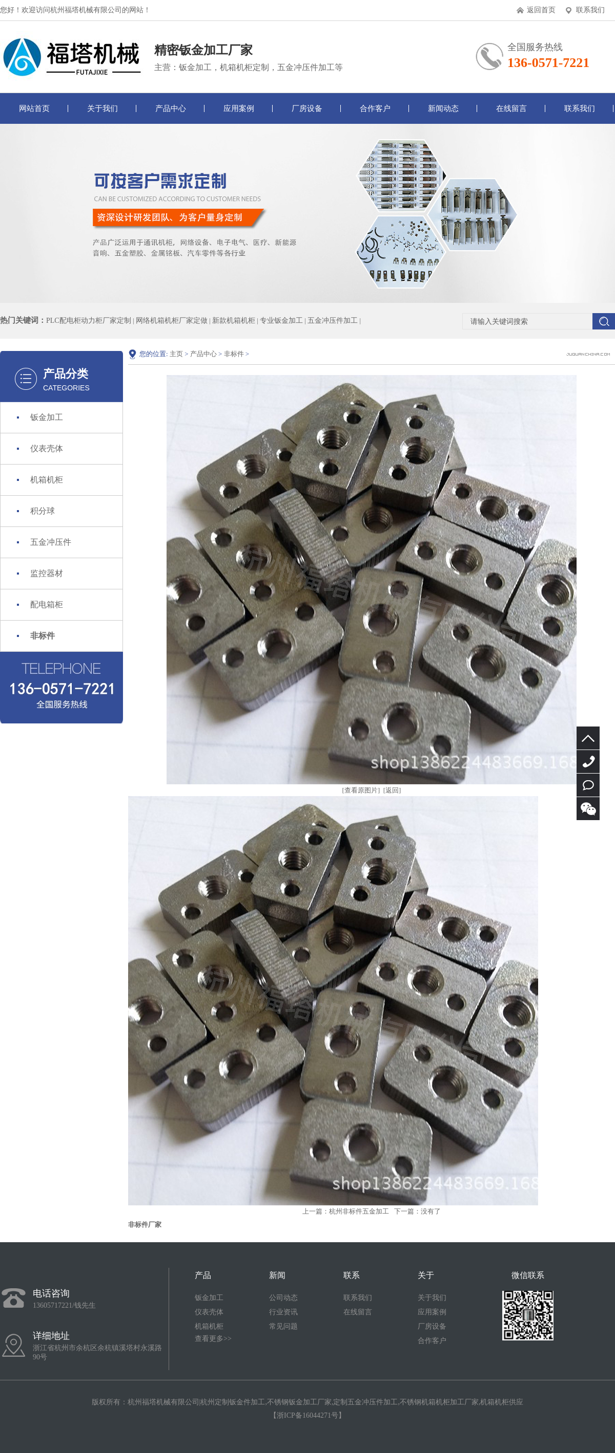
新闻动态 (443, 108)
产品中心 (170, 108)
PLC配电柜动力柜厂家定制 (88, 320)
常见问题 (283, 1326)
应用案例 (238, 108)
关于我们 (102, 108)
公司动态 (283, 1298)
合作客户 (375, 108)
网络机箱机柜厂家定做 (172, 320)
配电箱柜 (46, 604)
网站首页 (34, 108)
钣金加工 (46, 417)
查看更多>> (213, 1338)
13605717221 (588, 761)
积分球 (42, 511)
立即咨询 (588, 785)
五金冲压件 (50, 542)
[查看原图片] (361, 790)
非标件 (42, 635)
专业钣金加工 (281, 320)
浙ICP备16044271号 (307, 1415)
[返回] (392, 790)
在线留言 (511, 108)
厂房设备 (307, 108)
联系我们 (590, 10)
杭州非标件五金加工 (359, 1211)
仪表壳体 (46, 448)
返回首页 (541, 10)
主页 (176, 354)
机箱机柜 (46, 479)
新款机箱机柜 (233, 320)
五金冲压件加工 (333, 320)
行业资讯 (283, 1312)
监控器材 (46, 573)
